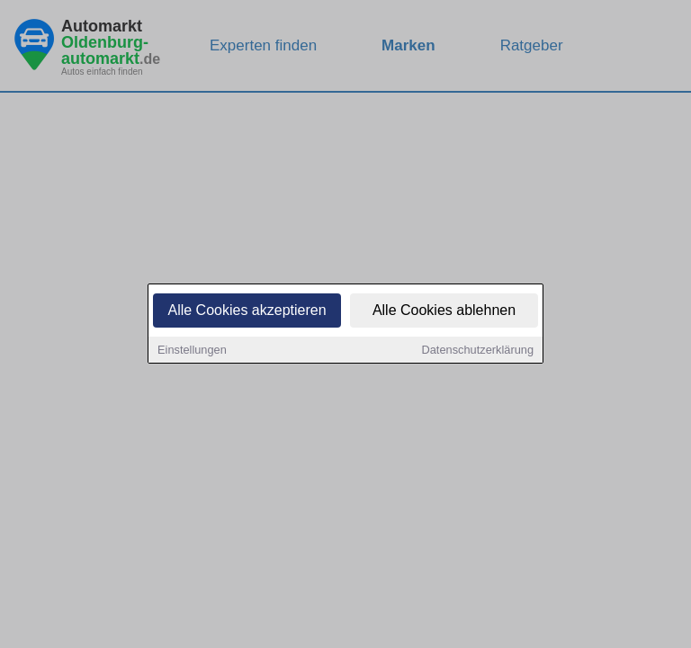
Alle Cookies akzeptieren (246, 312)
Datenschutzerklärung (478, 351)
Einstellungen (192, 351)
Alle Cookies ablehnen (444, 312)
